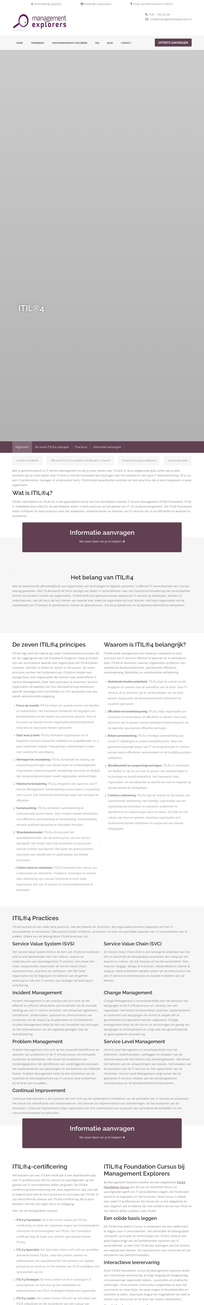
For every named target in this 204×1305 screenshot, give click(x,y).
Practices (81, 447)
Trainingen (37, 43)
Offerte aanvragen (173, 42)
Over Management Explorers (69, 43)
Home (19, 43)
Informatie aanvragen (107, 447)
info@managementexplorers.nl (171, 19)
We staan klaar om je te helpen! (102, 541)
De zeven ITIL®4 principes (52, 447)
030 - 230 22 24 (160, 14)
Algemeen (22, 447)
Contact (126, 43)
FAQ (97, 43)
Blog (110, 43)
